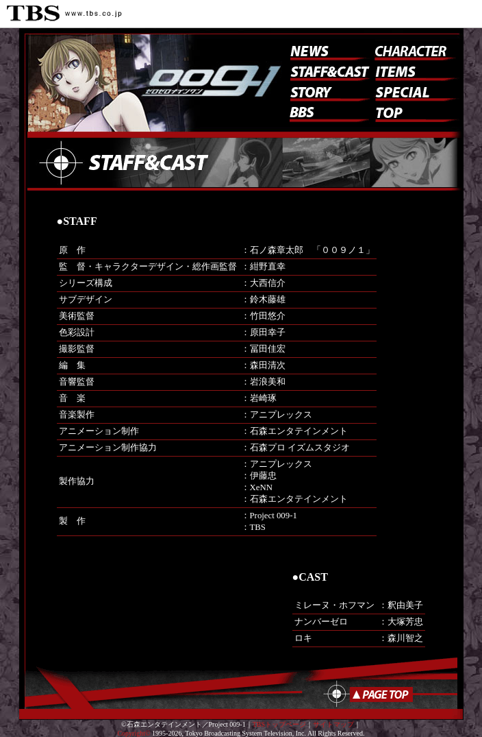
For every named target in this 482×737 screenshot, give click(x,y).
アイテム (415, 70)
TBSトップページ (279, 724)
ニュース (327, 50)
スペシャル (415, 91)
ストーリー (327, 91)
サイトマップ (333, 724)
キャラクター (412, 50)
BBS (330, 115)
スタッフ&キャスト (327, 70)
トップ (415, 111)
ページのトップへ (370, 694)
